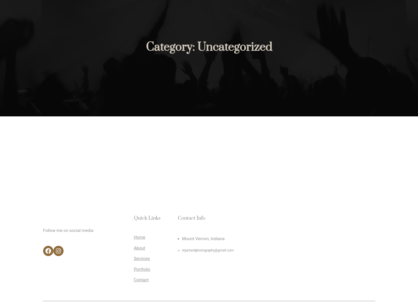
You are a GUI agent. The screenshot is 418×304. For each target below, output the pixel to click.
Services (142, 258)
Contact (141, 279)
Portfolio (142, 269)
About (139, 248)
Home (139, 237)
